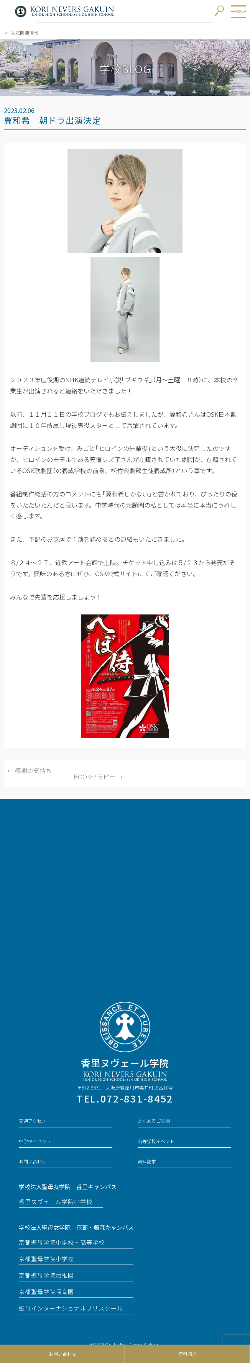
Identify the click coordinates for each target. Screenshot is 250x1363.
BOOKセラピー (94, 776)
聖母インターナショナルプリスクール (71, 1308)
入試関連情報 (22, 32)
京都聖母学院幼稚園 (46, 1275)
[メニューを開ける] (238, 11)
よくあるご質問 (154, 1121)
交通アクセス (32, 1121)
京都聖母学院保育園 (46, 1292)
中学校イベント (35, 1141)
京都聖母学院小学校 (46, 1259)
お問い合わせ (62, 1353)
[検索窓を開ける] (222, 12)
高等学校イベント (156, 1141)
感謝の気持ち (33, 770)
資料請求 (187, 1353)
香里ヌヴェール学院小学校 (55, 1202)
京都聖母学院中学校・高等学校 (62, 1242)
